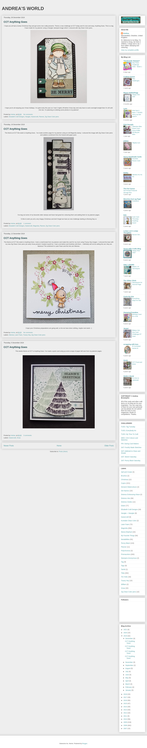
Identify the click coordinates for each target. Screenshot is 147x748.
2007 (126, 728)
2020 (126, 633)
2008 (126, 725)
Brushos (124, 476)
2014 (126, 707)
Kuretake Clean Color (128, 521)
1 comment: (27, 223)
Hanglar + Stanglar (127, 513)
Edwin (123, 506)
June (127, 675)
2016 (126, 700)
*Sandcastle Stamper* (131, 61)
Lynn (125, 109)
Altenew (11, 335)
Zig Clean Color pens (52, 117)
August (128, 668)
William (123, 584)
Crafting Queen (129, 77)
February (128, 687)
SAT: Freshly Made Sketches (131, 447)
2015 (126, 703)
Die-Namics (125, 491)
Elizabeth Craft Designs (16, 117)
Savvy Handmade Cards (132, 157)
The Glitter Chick (129, 280)
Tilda (122, 573)
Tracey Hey (27, 335)
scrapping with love (130, 344)
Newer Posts (9, 446)
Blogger (84, 743)
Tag (122, 562)
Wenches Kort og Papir (132, 199)
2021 (126, 629)
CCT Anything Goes (15, 21)
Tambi (123, 569)
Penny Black (125, 543)
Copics (123, 483)
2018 (126, 694)
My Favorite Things (128, 536)
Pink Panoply (128, 125)
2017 (126, 697)
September (129, 665)
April (127, 681)
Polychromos (125, 551)
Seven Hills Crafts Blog (132, 249)
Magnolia (36, 226)
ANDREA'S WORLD (23, 8)
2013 (126, 710)
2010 (126, 719)
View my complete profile (130, 50)
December (129, 638)
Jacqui (125, 328)
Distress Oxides (126, 502)
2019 (126, 636)
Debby (125, 173)
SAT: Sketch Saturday (128, 457)
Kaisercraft (34, 117)
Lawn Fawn (18, 335)
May (127, 678)
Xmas (19, 438)
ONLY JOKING (128, 265)
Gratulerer (135, 201)
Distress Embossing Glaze (130, 494)
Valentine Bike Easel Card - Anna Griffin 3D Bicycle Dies (137, 130)
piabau (126, 141)
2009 (126, 722)
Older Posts (109, 446)
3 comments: (27, 435)
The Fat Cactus (129, 189)
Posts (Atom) (63, 451)
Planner (41, 117)
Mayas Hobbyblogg (130, 93)
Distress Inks (125, 498)
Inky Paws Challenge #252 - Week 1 (137, 65)
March (127, 684)
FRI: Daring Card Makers (130, 444)
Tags (122, 566)
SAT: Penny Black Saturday (130, 460)
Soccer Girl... (136, 234)
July (127, 671)
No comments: (28, 114)
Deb (124, 215)
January (128, 690)
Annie (125, 360)
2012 (126, 713)
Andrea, (126, 33)
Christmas (124, 479)
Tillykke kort (136, 143)
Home (59, 446)
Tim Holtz (124, 577)
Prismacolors (125, 554)
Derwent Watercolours (129, 487)
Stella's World (128, 376)
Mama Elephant (126, 532)
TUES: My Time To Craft (129, 434)
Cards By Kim (128, 296)
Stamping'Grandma (130, 312)
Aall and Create (126, 472)
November (129, 662)
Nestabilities (125, 539)
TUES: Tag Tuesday (128, 427)
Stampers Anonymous (129, 558)
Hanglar (27, 117)
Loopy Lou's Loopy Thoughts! (130, 232)
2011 (126, 716)
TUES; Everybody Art (128, 430)
